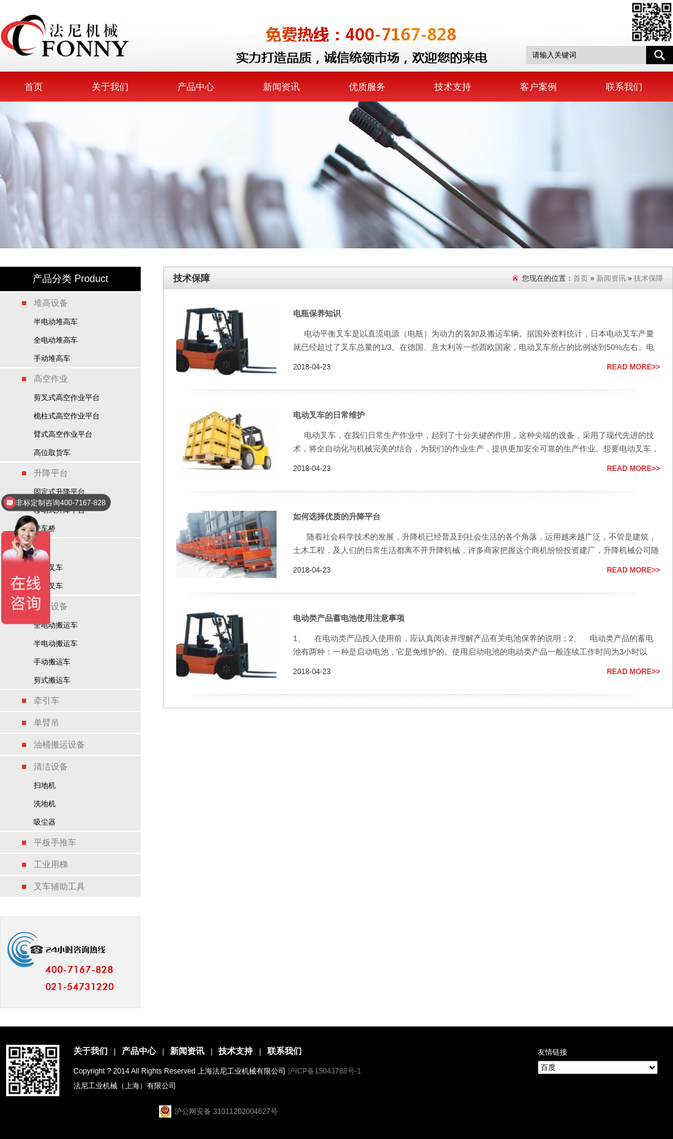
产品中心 (195, 86)
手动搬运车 (52, 662)
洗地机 (45, 804)
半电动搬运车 (56, 643)
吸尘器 (45, 822)
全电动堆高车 (56, 340)
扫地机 (45, 785)
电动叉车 (48, 567)
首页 (33, 86)
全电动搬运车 (56, 625)
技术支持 (452, 86)
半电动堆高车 (56, 321)
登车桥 (45, 528)
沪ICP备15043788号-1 (324, 1071)
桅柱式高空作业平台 (67, 416)
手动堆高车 (52, 358)
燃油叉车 (48, 586)
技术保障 (648, 278)
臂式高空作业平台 (63, 434)
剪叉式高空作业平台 (67, 397)
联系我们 (624, 86)
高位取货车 (52, 452)
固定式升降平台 (59, 492)
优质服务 (367, 86)
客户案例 (538, 86)
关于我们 (110, 86)
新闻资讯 (281, 86)
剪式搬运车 (52, 680)
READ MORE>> (633, 367)
